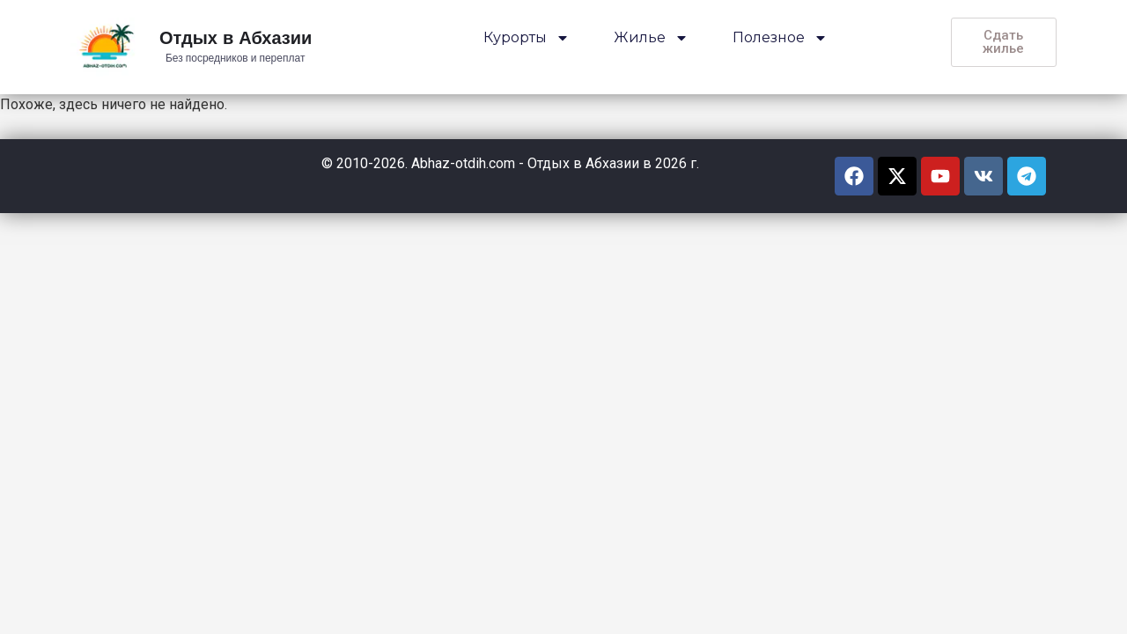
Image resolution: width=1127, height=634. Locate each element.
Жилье (651, 38)
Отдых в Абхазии (235, 39)
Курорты (526, 38)
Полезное (780, 38)
